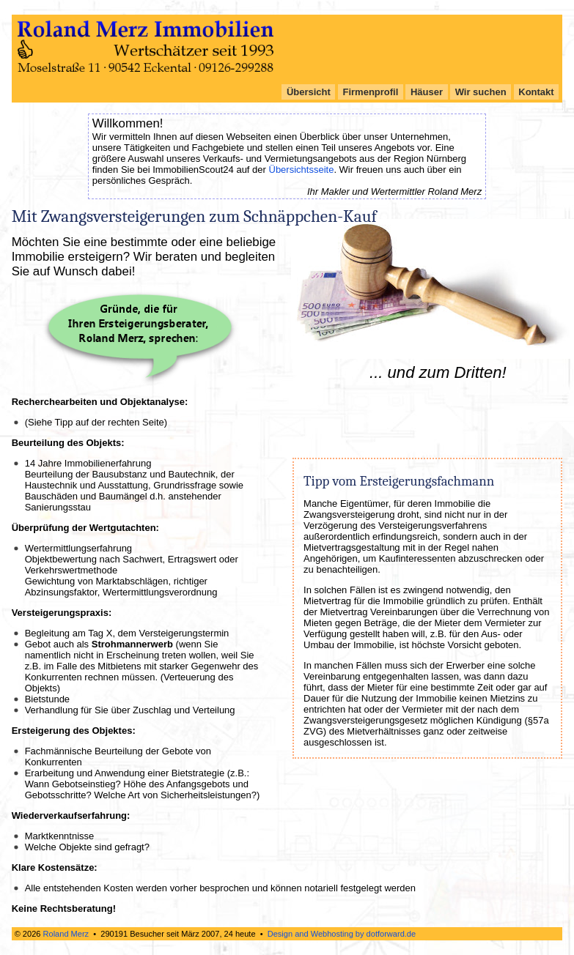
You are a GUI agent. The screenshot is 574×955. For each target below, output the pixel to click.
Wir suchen (481, 91)
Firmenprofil (371, 91)
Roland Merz (66, 933)
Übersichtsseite (301, 169)
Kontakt (535, 91)
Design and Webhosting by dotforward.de (342, 933)
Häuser (427, 91)
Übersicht (309, 91)
